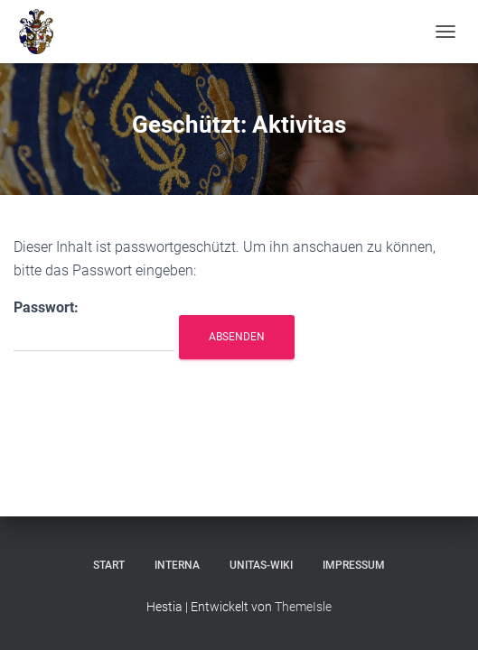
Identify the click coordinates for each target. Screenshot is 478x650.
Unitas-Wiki (261, 565)
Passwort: (94, 325)
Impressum (354, 565)
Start (109, 565)
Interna (177, 565)
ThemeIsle (303, 606)
